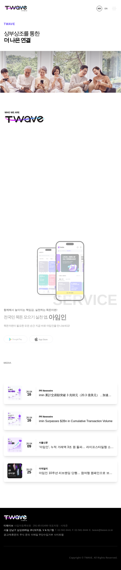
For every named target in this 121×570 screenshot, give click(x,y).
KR (99, 8)
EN (106, 8)
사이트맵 (59, 534)
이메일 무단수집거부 (42, 534)
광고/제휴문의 (11, 534)
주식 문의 (25, 534)
